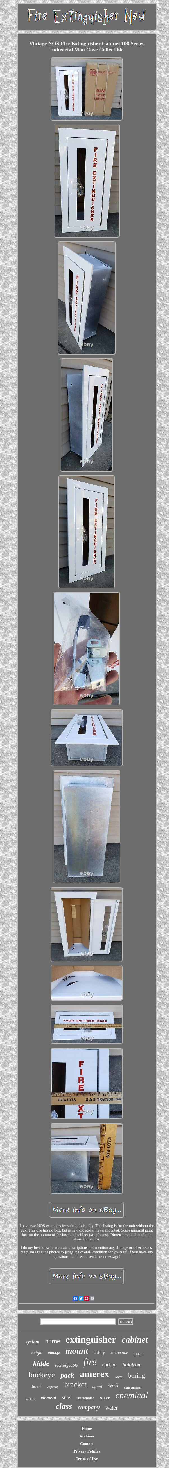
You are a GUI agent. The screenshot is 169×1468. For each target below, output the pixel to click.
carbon (109, 1365)
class (64, 1406)
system (32, 1342)
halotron (131, 1365)
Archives (86, 1436)
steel (67, 1397)
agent (97, 1386)
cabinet (135, 1340)
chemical (132, 1395)
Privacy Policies (86, 1451)
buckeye (42, 1374)
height (36, 1352)
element (48, 1397)
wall (113, 1385)
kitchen (138, 1354)
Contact (86, 1444)
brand (36, 1386)
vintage (54, 1353)
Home (87, 1429)
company (89, 1407)
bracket (75, 1384)
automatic (85, 1398)
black (105, 1399)
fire (89, 1362)
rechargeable (66, 1365)
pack (67, 1375)
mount (77, 1350)
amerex (94, 1374)
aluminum (119, 1353)
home (52, 1341)
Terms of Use (87, 1459)
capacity (53, 1387)
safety (99, 1352)
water (111, 1407)
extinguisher (91, 1339)
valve (118, 1377)
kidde (41, 1363)
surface (30, 1399)
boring (136, 1375)
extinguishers (132, 1387)
